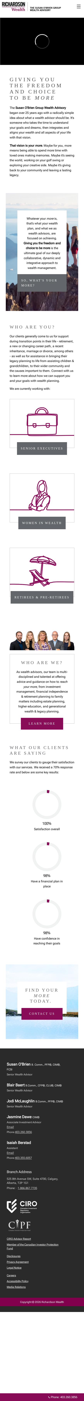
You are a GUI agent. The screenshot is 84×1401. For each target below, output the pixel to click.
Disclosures (13, 1256)
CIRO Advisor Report (19, 1238)
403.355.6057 (23, 1158)
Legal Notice (14, 1267)
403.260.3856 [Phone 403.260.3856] (68, 1397)
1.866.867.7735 (27, 1188)
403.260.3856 (23, 1132)
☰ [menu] (78, 6)
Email (10, 1127)
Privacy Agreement (18, 1261)
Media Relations (16, 1286)
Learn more (42, 723)
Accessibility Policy (17, 1281)
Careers (11, 1275)
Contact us (42, 1013)
